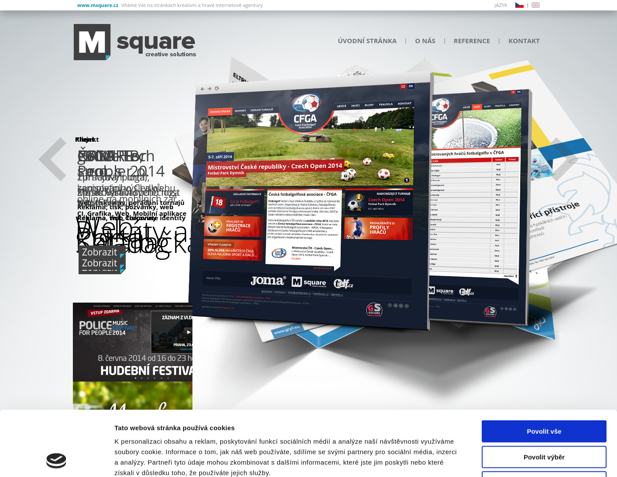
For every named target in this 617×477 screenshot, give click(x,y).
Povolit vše (544, 370)
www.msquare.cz (97, 5)
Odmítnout (544, 421)
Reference (472, 40)
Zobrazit (99, 263)
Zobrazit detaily (461, 459)
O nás (425, 40)
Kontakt (524, 40)
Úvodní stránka (367, 40)
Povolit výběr (544, 396)
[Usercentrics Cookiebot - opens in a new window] (56, 460)
